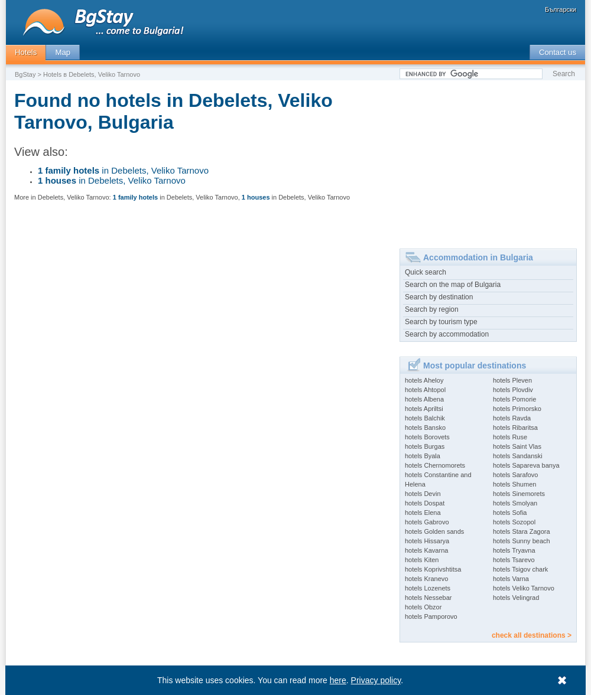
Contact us (557, 52)
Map (62, 52)
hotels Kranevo (426, 578)
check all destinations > (531, 635)
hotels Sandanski (518, 455)
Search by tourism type (441, 322)
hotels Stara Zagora (521, 531)
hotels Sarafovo (515, 474)
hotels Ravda (512, 418)
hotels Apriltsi (424, 408)
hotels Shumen (514, 484)
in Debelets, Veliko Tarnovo (123, 170)
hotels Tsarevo (514, 559)
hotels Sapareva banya (526, 465)
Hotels (26, 52)
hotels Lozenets (427, 588)
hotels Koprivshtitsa (433, 569)
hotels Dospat (424, 503)
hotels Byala (422, 455)
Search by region (432, 309)
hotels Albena (424, 399)
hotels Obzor (423, 607)
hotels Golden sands (434, 531)
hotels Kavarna (426, 550)
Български (560, 9)
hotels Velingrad (516, 597)
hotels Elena (423, 512)
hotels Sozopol (514, 522)
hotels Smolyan (515, 503)
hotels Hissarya (427, 540)
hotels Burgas (424, 446)
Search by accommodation (447, 334)
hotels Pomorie (514, 399)
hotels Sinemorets (519, 493)
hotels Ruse (510, 437)
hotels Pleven (512, 380)
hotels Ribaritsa (515, 427)
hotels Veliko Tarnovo (523, 588)
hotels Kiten (422, 559)
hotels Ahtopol (425, 389)
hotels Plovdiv (513, 389)
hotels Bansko (425, 427)
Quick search (425, 272)
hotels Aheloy (424, 380)
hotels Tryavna (514, 550)
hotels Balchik (425, 418)
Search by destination (439, 297)
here (338, 680)
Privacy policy (376, 680)
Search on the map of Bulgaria (453, 284)
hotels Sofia (510, 512)
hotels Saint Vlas (517, 446)
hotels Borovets (427, 437)
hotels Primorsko (517, 408)
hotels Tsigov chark (520, 569)
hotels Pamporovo (431, 616)
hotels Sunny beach (521, 540)
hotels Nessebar (428, 597)
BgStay (25, 74)
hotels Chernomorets (435, 465)
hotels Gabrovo (427, 522)
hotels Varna (511, 578)
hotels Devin (423, 493)
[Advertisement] (482, 160)
